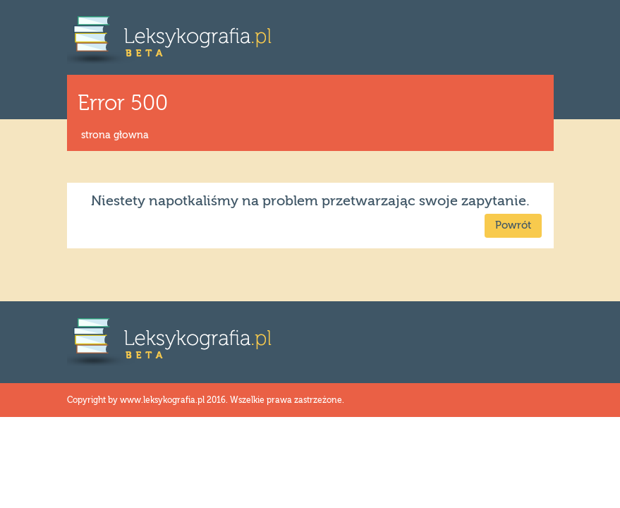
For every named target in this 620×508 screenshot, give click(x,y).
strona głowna (115, 135)
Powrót (513, 225)
